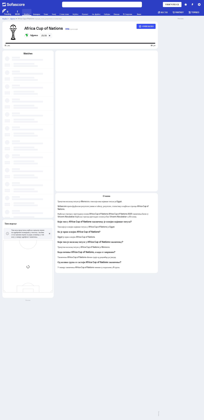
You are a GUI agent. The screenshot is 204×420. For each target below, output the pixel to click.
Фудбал (5, 19)
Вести (163, 12)
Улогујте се (172, 4)
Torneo (194, 12)
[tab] (80, 54)
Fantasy (178, 12)
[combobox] (46, 35)
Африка (12, 19)
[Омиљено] (146, 26)
